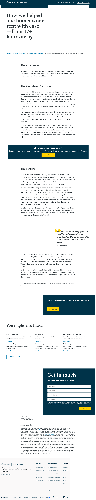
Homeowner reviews (53, 470)
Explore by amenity (40, 467)
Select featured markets (54, 477)
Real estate (51, 487)
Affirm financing (39, 480)
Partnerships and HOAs (54, 474)
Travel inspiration (39, 470)
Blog (64, 477)
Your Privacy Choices (45, 497)
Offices (65, 483)
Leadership (66, 470)
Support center (39, 474)
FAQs (49, 490)
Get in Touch (48, 155)
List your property (52, 467)
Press (64, 480)
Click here (39, 429)
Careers (65, 474)
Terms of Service (27, 497)
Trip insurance (38, 477)
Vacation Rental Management (63, 2)
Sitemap (14, 497)
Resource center (52, 483)
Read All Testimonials (14, 357)
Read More (10, 341)
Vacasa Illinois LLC (49, 434)
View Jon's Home (53, 309)
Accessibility (34, 497)
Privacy (20, 497)
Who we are (66, 467)
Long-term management (54, 480)
